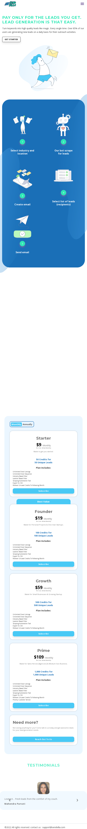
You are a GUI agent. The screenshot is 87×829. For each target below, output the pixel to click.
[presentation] (9, 810)
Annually (27, 424)
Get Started (11, 39)
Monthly (16, 424)
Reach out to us (43, 739)
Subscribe (43, 491)
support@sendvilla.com (53, 827)
